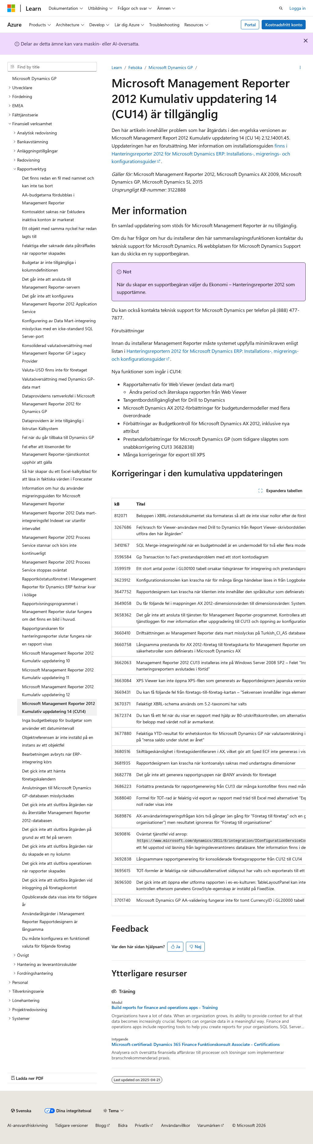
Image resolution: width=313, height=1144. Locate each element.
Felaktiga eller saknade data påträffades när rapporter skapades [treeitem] (58, 249)
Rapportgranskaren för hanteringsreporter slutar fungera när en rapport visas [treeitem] (57, 636)
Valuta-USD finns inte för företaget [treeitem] (54, 370)
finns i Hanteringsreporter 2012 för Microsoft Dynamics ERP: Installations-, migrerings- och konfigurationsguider (201, 153)
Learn (117, 67)
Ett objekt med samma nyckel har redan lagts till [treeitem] (59, 232)
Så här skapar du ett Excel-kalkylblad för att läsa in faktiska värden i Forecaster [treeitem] (59, 475)
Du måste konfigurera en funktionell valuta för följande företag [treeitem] (55, 942)
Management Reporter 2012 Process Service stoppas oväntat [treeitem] (56, 566)
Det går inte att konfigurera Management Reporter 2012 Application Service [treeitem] (59, 303)
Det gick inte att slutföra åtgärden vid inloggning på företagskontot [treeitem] (57, 884)
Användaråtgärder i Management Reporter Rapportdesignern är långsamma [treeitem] (53, 921)
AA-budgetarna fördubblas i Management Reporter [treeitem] (48, 199)
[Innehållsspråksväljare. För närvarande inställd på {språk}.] (21, 1111)
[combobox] (52, 67)
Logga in (297, 8)
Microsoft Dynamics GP (171, 67)
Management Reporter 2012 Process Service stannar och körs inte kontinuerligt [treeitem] (56, 545)
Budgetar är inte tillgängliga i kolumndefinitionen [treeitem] (49, 266)
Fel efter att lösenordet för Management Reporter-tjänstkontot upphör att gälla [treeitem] (55, 454)
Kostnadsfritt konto (283, 24)
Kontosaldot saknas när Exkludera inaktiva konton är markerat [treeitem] (53, 215)
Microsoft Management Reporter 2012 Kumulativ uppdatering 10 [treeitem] (58, 657)
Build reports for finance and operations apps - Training (165, 1007)
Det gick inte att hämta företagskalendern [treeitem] (43, 775)
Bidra (122, 1125)
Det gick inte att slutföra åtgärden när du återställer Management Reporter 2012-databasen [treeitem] (57, 812)
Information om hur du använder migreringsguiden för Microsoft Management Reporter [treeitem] (53, 495)
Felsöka (135, 67)
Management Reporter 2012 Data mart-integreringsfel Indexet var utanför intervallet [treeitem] (59, 520)
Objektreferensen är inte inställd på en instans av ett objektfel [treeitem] (57, 741)
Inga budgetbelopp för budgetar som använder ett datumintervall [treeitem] (57, 724)
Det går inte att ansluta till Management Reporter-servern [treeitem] (51, 283)
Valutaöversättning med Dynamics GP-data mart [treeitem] (58, 383)
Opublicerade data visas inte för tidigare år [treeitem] (59, 901)
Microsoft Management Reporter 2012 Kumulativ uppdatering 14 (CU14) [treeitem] (58, 707)
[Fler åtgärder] (300, 67)
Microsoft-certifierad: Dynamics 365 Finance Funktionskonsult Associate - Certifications (196, 1044)
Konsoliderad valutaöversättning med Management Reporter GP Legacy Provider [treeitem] (57, 353)
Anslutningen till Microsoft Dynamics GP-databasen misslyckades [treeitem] (56, 792)
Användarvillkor (175, 1125)
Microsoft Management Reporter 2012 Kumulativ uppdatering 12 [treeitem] (58, 690)
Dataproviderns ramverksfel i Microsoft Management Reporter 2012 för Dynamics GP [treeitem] (58, 403)
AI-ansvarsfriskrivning (27, 1125)
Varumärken (208, 1125)
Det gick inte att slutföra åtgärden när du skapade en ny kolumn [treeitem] (57, 850)
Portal (250, 24)
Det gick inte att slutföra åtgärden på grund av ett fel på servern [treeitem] (56, 833)
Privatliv (142, 1125)
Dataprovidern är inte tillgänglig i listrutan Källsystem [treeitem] (52, 424)
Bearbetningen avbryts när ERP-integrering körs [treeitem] (52, 758)
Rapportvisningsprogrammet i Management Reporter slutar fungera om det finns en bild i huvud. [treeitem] (57, 611)
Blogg (100, 1125)
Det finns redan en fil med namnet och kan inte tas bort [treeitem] (58, 182)
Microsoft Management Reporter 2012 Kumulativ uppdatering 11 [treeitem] (58, 674)
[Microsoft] (11, 8)
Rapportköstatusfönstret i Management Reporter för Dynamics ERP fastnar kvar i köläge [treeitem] (59, 586)
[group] (209, 702)
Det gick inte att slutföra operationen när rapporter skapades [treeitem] (56, 867)
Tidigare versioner (71, 1125)
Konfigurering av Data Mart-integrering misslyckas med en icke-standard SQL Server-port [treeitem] (59, 328)
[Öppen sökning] (281, 8)
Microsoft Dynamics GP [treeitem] (34, 78)
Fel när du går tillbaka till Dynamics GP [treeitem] (58, 437)
